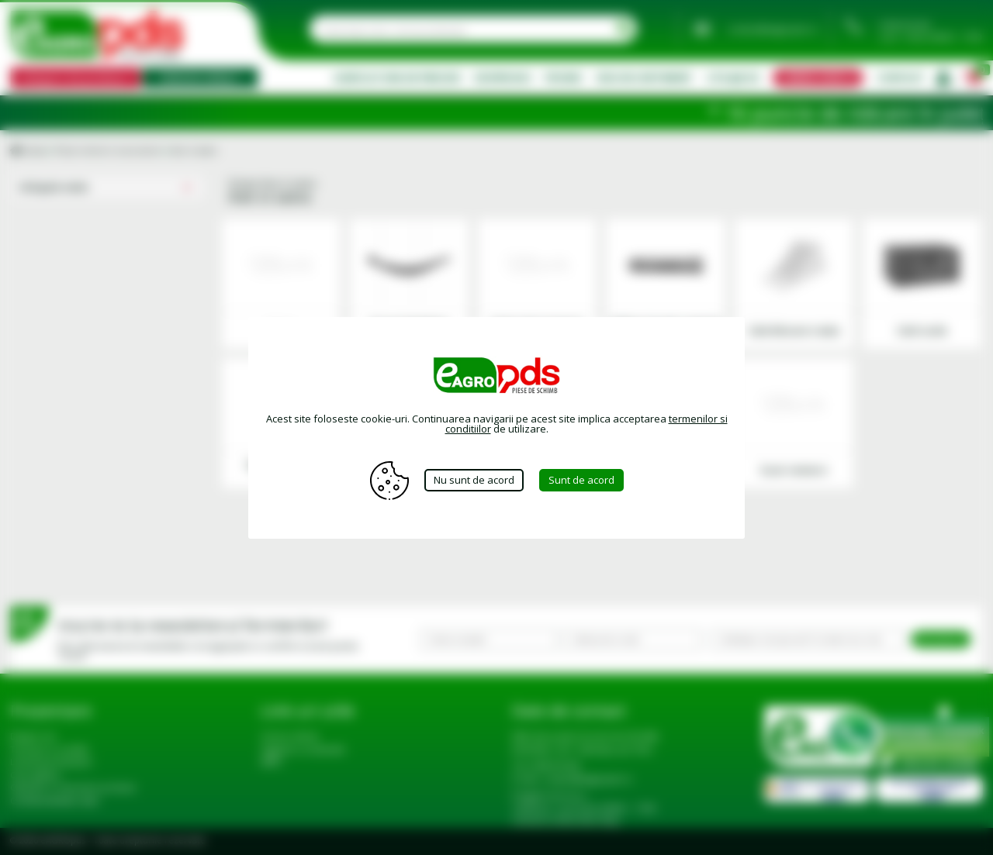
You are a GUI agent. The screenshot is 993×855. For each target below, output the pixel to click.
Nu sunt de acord (474, 480)
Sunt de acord (581, 480)
